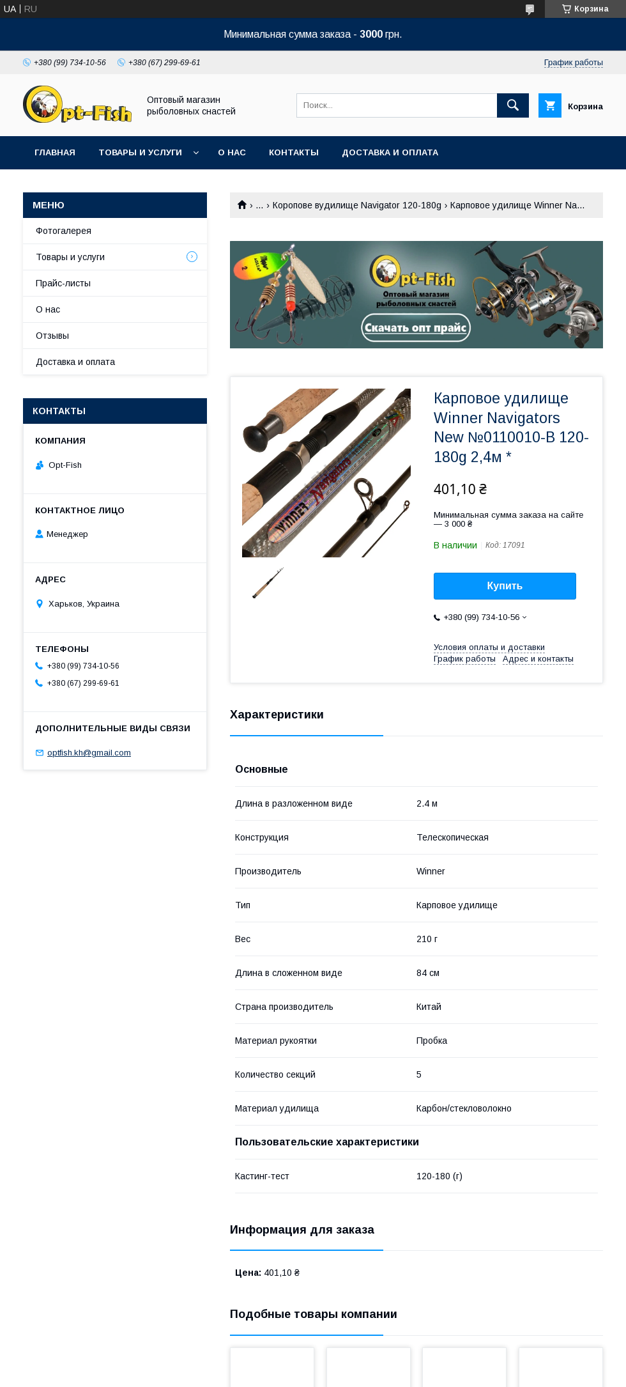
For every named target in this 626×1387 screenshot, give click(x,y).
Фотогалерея (63, 231)
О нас (232, 152)
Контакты (294, 152)
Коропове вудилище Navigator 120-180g (357, 205)
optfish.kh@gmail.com (89, 752)
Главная (54, 152)
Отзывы (52, 335)
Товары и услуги (140, 152)
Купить (505, 585)
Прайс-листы (63, 283)
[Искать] (513, 105)
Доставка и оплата (390, 152)
